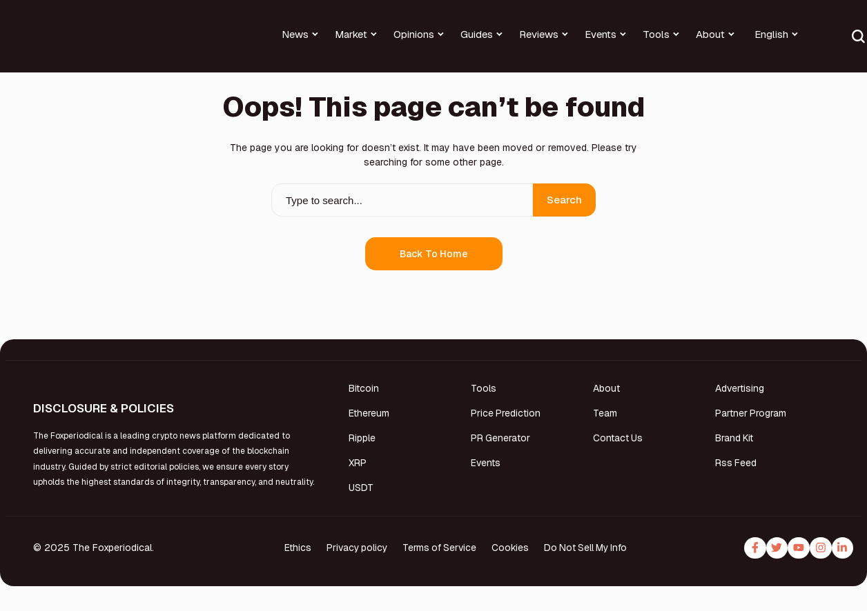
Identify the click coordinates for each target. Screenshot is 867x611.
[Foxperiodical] (47, 45)
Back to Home (434, 254)
